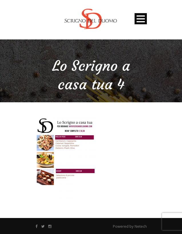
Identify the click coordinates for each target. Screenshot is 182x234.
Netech (141, 226)
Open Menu (141, 18)
